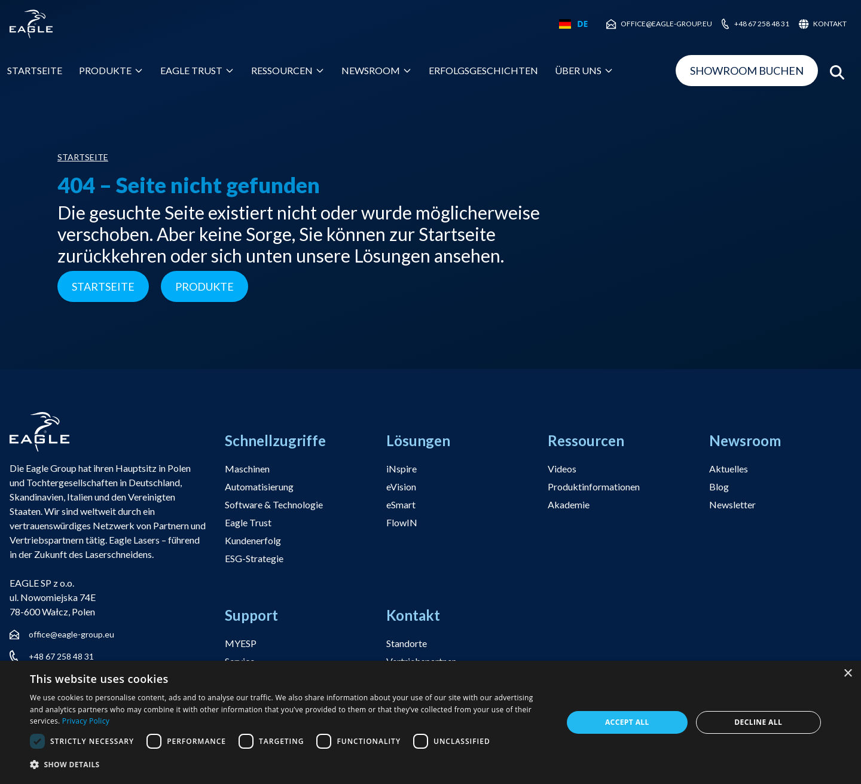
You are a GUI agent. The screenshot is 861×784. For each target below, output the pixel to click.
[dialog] (430, 722)
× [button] (847, 673)
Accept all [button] (627, 722)
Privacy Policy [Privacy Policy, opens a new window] (85, 721)
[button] (288, 765)
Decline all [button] (758, 722)
